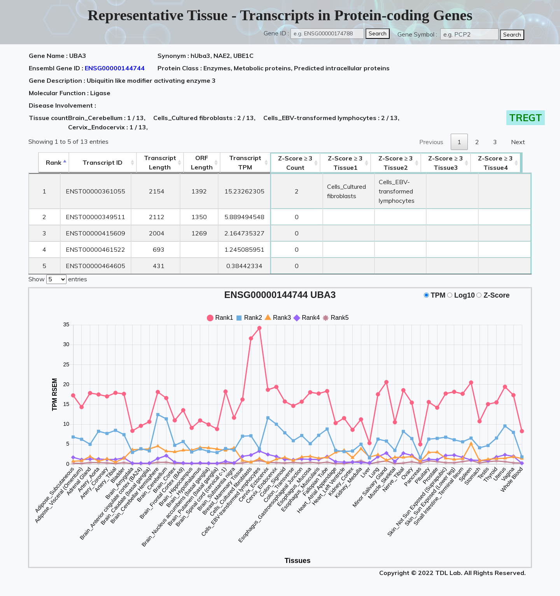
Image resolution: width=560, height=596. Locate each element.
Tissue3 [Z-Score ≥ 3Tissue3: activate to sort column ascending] (456, 162)
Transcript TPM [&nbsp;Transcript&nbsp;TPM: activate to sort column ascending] (236, 162)
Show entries (57, 278)
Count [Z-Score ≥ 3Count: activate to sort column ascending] (286, 162)
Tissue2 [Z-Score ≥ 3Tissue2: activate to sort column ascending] (401, 162)
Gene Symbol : (418, 34)
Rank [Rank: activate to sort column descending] (44, 162)
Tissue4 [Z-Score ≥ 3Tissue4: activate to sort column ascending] (506, 162)
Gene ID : (276, 33)
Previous (431, 142)
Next (518, 142)
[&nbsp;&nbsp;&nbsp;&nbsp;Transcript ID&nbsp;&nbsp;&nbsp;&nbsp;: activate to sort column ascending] (93, 163)
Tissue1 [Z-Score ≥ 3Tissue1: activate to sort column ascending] (341, 162)
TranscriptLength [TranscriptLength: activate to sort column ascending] (151, 162)
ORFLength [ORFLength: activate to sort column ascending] (192, 162)
